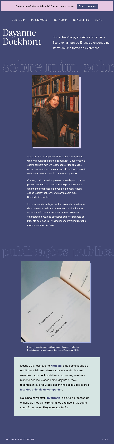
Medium (56, 365)
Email (98, 20)
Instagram (60, 20)
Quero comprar (88, 6)
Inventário (53, 397)
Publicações (39, 20)
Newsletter (81, 20)
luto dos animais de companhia (41, 389)
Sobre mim (18, 20)
